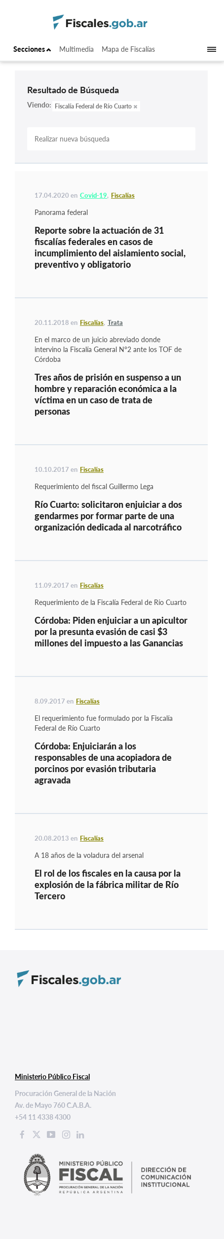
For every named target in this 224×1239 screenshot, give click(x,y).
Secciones (32, 49)
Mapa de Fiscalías (128, 49)
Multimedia (76, 49)
